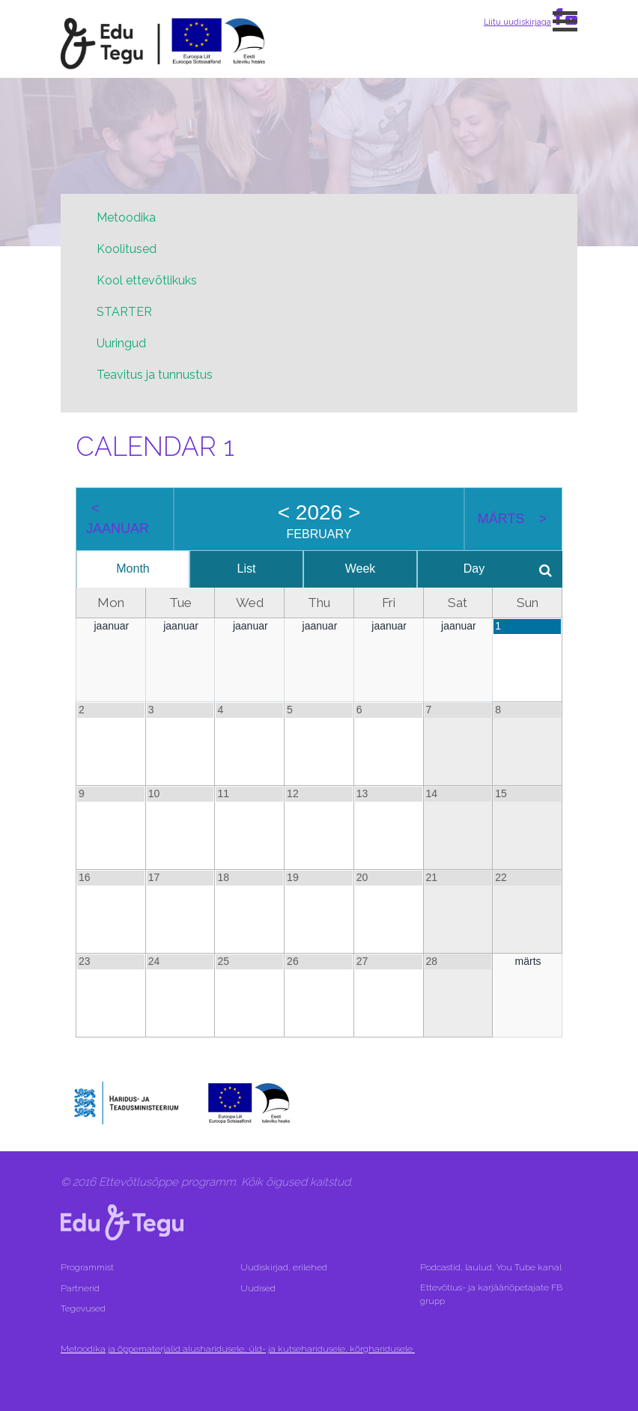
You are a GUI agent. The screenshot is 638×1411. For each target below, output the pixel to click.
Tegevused (84, 1308)
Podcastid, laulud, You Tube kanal (492, 1267)
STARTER (124, 312)
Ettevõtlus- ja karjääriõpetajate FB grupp (491, 1294)
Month (131, 568)
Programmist (87, 1267)
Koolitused (127, 249)
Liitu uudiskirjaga (517, 21)
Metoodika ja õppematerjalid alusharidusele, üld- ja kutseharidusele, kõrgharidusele (238, 1349)
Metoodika (126, 217)
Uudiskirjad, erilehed (284, 1267)
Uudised (258, 1288)
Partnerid (80, 1288)
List (244, 568)
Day (468, 568)
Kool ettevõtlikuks (147, 280)
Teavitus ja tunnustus (155, 375)
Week (356, 568)
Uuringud (121, 343)
